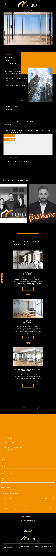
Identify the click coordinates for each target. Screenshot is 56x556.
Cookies (48, 547)
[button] (39, 225)
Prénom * (4, 464)
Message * (5, 485)
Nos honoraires (35, 546)
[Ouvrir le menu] (51, 4)
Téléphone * (6, 478)
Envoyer (47, 498)
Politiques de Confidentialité (18, 510)
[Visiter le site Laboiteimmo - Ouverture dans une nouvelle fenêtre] (9, 547)
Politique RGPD (43, 547)
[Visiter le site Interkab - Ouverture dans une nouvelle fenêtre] (28, 531)
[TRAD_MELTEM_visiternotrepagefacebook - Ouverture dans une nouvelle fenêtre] (2, 274)
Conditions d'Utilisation (27, 510)
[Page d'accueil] (28, 4)
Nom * (3, 457)
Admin (34, 547)
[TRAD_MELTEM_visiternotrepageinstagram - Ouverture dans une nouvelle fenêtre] (2, 279)
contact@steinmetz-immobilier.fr (16, 443)
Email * (4, 471)
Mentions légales (47, 546)
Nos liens (38, 547)
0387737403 (10, 438)
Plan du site (41, 546)
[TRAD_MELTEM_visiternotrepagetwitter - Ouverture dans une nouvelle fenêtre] (2, 276)
